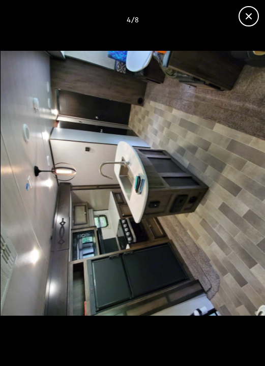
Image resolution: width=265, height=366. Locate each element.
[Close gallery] (249, 16)
